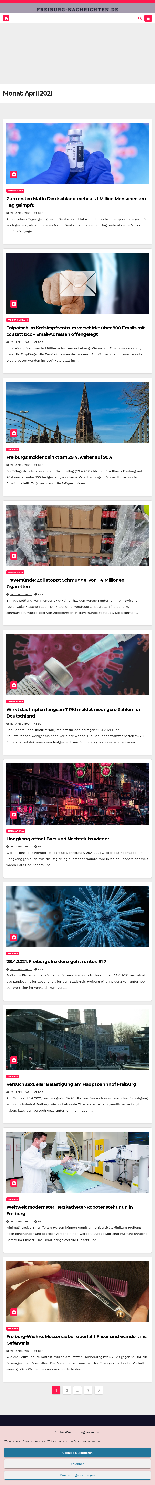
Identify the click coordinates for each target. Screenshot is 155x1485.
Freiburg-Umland (18, 320)
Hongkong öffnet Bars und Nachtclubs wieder (57, 839)
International (16, 831)
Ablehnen (77, 1464)
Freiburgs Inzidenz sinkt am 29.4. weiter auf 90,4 (59, 457)
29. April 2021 (21, 213)
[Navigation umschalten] (148, 18)
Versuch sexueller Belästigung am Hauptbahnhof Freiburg (71, 1084)
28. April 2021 (21, 846)
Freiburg (13, 449)
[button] (140, 18)
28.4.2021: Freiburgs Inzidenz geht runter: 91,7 (56, 961)
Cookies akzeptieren (77, 1453)
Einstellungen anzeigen (77, 1475)
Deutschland (15, 191)
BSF (38, 213)
